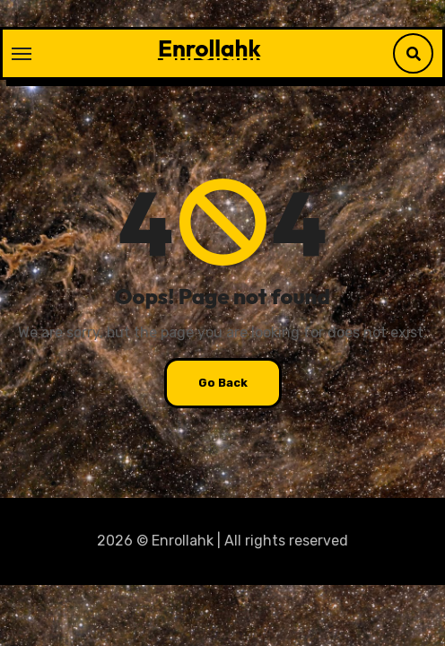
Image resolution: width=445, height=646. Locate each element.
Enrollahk (209, 48)
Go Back (223, 382)
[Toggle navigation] (21, 54)
